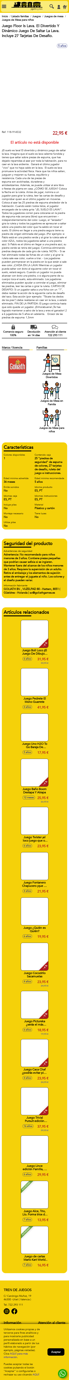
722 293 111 (15, 1305)
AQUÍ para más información (16, 1355)
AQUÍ (36, 1374)
